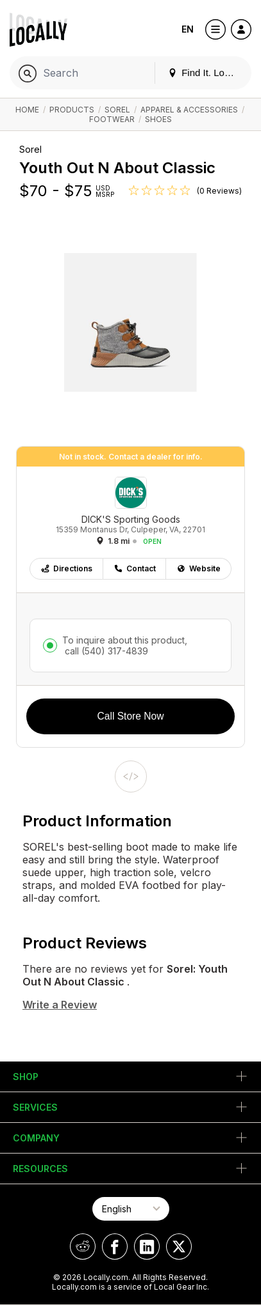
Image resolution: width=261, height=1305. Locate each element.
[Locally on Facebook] (115, 1246)
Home (27, 109)
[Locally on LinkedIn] (147, 1246)
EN (187, 29)
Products (71, 109)
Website (198, 568)
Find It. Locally (206, 72)
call (105, 650)
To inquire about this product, (124, 645)
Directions (66, 568)
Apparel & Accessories (189, 109)
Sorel (117, 109)
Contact (135, 568)
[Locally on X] (179, 1246)
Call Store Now (130, 716)
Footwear (112, 119)
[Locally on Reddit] (83, 1246)
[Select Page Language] (130, 1209)
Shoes (158, 119)
